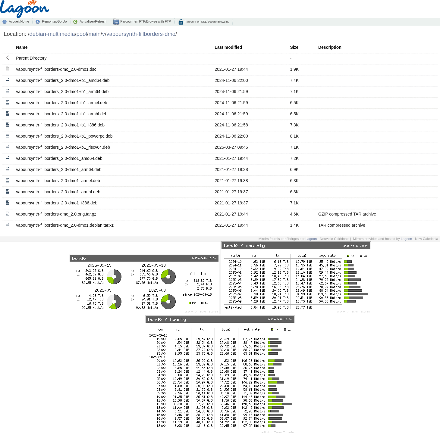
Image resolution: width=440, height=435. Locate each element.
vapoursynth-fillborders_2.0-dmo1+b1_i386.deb (60, 125)
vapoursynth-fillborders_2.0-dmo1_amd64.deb (59, 158)
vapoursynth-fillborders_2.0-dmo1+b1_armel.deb (61, 102)
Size (294, 47)
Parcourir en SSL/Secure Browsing (206, 21)
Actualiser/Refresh (93, 21)
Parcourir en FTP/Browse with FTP (145, 21)
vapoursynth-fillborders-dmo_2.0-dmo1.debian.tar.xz (65, 225)
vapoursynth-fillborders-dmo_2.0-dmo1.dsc (56, 69)
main (95, 34)
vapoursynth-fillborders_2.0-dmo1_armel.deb (58, 180)
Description (329, 47)
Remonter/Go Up (54, 21)
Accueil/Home (19, 21)
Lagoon (311, 239)
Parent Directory (31, 58)
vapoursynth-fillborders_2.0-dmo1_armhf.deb (58, 191)
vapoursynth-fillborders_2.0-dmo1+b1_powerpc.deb (64, 136)
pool (82, 34)
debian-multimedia (52, 34)
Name (21, 47)
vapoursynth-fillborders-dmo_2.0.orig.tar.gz (56, 214)
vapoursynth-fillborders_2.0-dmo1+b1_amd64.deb (62, 80)
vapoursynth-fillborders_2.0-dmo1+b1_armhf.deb (61, 113)
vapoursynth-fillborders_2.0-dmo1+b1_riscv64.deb (63, 147)
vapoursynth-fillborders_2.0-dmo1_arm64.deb (58, 169)
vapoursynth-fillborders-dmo (140, 34)
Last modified (228, 47)
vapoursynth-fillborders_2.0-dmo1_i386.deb (56, 202)
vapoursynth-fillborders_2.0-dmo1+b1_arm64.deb (62, 91)
